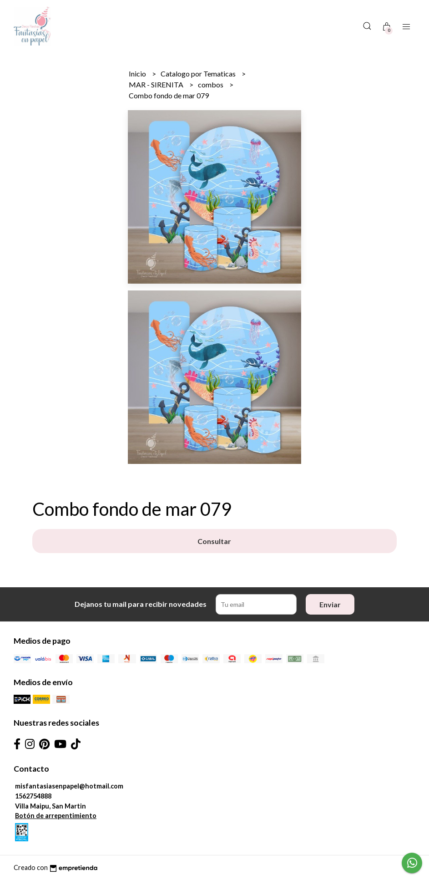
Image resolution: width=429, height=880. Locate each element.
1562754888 (33, 796)
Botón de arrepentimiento (55, 815)
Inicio (138, 73)
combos (211, 84)
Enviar (330, 604)
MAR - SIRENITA (157, 84)
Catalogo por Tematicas (199, 73)
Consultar (214, 541)
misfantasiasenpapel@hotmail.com (69, 786)
